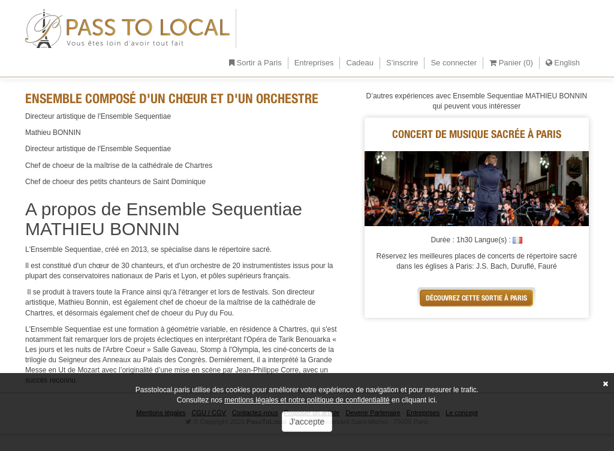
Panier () (511, 62)
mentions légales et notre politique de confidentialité (307, 400)
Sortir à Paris (255, 62)
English (563, 62)
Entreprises (314, 62)
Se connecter (454, 62)
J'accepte (307, 421)
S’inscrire (402, 62)
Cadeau (360, 62)
